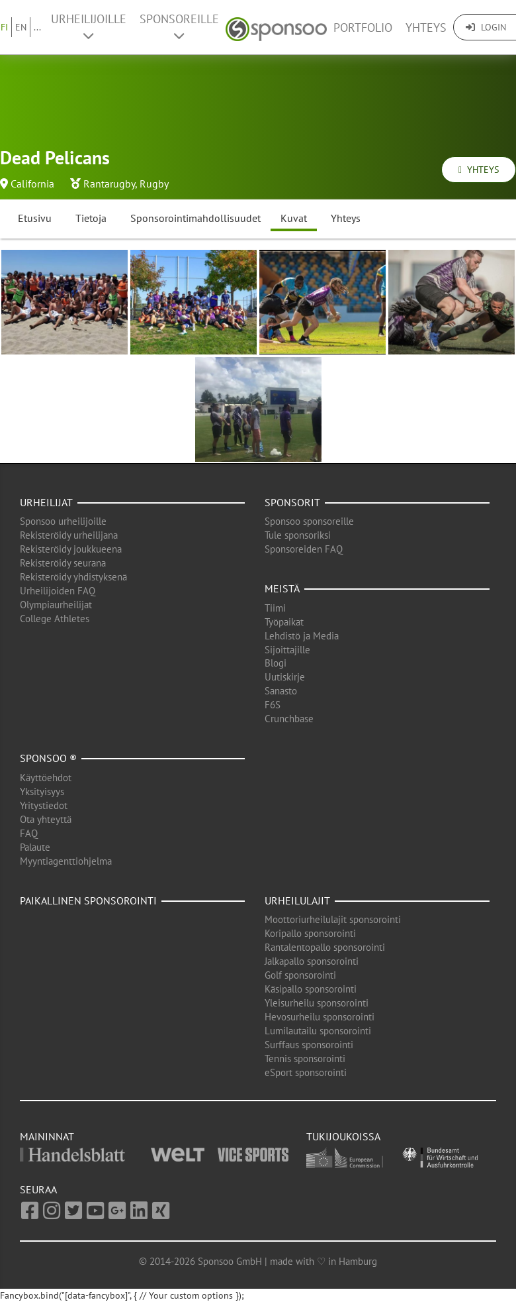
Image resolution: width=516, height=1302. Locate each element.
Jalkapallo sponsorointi (312, 961)
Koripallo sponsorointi (310, 933)
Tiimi (275, 608)
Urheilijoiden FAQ (57, 590)
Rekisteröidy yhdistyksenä (73, 576)
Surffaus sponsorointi (309, 1044)
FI (4, 27)
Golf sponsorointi (300, 975)
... (37, 27)
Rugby (154, 183)
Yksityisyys (42, 791)
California (32, 183)
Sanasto (281, 690)
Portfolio (362, 27)
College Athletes (54, 618)
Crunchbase (289, 718)
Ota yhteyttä (45, 819)
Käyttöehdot (45, 777)
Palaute (35, 847)
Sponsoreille (179, 26)
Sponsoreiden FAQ (304, 549)
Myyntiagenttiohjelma (66, 861)
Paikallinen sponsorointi (88, 900)
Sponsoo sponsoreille (309, 521)
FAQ (29, 833)
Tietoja (91, 218)
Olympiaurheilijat (56, 604)
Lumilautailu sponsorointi (318, 1030)
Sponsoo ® (48, 758)
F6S (272, 704)
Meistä (282, 588)
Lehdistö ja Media (302, 635)
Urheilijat (46, 502)
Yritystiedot (43, 805)
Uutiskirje (285, 677)
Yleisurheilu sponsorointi (316, 1003)
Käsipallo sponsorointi (311, 989)
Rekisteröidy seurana (63, 563)
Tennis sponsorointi (305, 1058)
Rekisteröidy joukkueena (71, 549)
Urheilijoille (88, 26)
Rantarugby (109, 183)
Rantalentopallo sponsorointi (325, 947)
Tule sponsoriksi (298, 535)
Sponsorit (292, 502)
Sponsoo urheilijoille (63, 521)
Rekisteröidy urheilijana (69, 535)
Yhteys (426, 27)
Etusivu (35, 218)
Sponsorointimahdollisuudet (195, 218)
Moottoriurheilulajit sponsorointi (333, 919)
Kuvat (293, 218)
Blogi (275, 663)
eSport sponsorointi (306, 1072)
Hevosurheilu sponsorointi (319, 1016)
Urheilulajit (297, 900)
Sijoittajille (287, 649)
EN (20, 27)
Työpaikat (284, 622)
